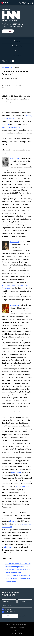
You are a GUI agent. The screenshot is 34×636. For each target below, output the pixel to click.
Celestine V (14, 242)
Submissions (17, 56)
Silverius (12, 521)
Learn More (23, 616)
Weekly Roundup (10, 611)
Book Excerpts (17, 46)
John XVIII (8, 547)
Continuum (8, 609)
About (17, 51)
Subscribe (8, 31)
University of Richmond (26, 3)
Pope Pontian (16, 472)
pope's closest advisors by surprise (14, 127)
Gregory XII (14, 305)
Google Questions (7, 67)
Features (17, 41)
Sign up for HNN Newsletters (17, 627)
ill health (5, 124)
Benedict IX (14, 158)
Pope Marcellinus (22, 487)
